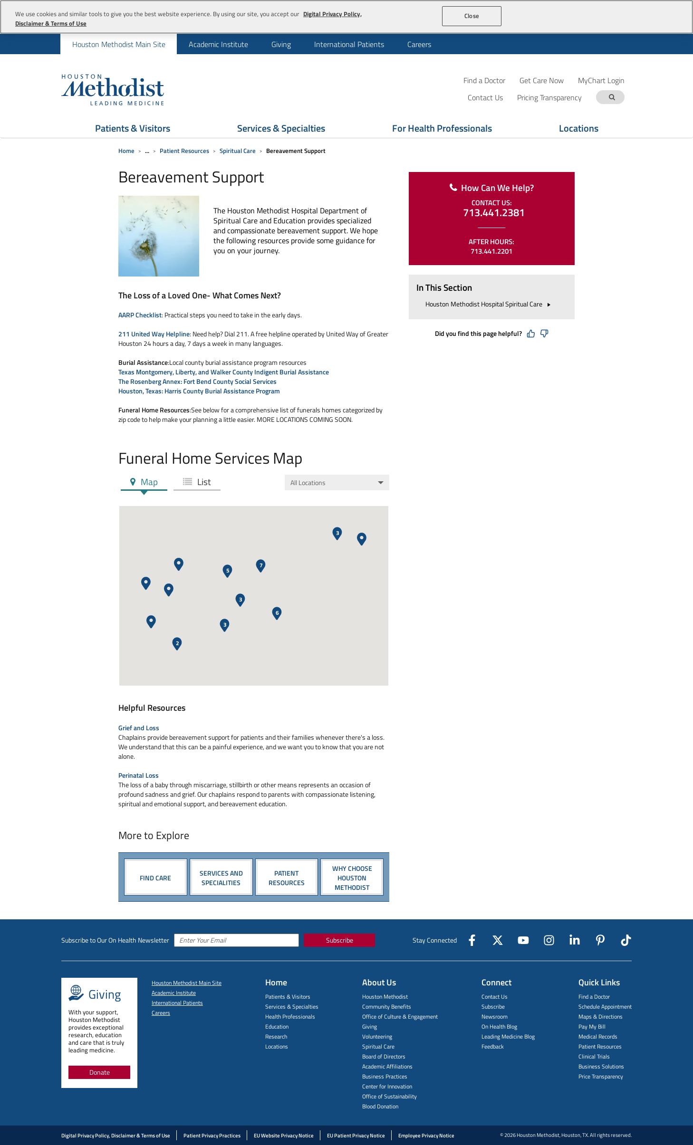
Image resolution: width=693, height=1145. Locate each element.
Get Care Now (542, 80)
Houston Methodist (385, 996)
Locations (276, 1046)
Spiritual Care (238, 150)
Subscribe (339, 940)
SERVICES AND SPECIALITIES (221, 877)
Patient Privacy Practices (212, 1135)
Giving (281, 44)
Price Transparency (600, 1076)
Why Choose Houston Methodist (352, 877)
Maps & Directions (600, 1016)
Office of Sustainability (389, 1096)
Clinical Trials (594, 1056)
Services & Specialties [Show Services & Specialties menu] (281, 128)
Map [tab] (148, 481)
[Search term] (612, 97)
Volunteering (377, 1036)
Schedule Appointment (605, 1006)
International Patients (349, 44)
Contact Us (494, 996)
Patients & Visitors (287, 996)
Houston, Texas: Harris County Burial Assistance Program (199, 391)
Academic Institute (218, 44)
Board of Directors (383, 1056)
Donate (99, 1072)
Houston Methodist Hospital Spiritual (489, 304)
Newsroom (494, 1016)
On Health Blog (499, 1026)
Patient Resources (184, 150)
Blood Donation (380, 1106)
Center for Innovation (387, 1086)
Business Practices (384, 1076)
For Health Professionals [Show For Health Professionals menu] (442, 128)
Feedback (492, 1046)
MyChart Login (601, 80)
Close (471, 15)
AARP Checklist (140, 315)
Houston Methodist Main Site (118, 44)
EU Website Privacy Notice (284, 1135)
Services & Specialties (291, 1006)
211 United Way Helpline (154, 334)
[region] (346, 17)
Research (276, 1036)
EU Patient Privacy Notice (356, 1135)
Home (126, 150)
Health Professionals (290, 1016)
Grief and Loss (138, 728)
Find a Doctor (484, 80)
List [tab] (203, 481)
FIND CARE (155, 877)
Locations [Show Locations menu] (578, 128)
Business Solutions (601, 1066)
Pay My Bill (592, 1026)
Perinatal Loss (138, 775)
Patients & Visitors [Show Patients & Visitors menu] (132, 128)
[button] (361, 539)
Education (277, 1026)
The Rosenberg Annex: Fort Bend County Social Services (197, 381)
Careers (419, 44)
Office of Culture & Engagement (400, 1016)
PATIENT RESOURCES (287, 877)
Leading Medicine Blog (508, 1036)
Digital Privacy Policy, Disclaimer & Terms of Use (115, 1135)
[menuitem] (118, 44)
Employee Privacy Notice (426, 1135)
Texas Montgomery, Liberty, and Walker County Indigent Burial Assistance (223, 372)
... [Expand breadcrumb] (147, 150)
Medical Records (597, 1036)
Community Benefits (386, 1006)
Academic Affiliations (387, 1066)
